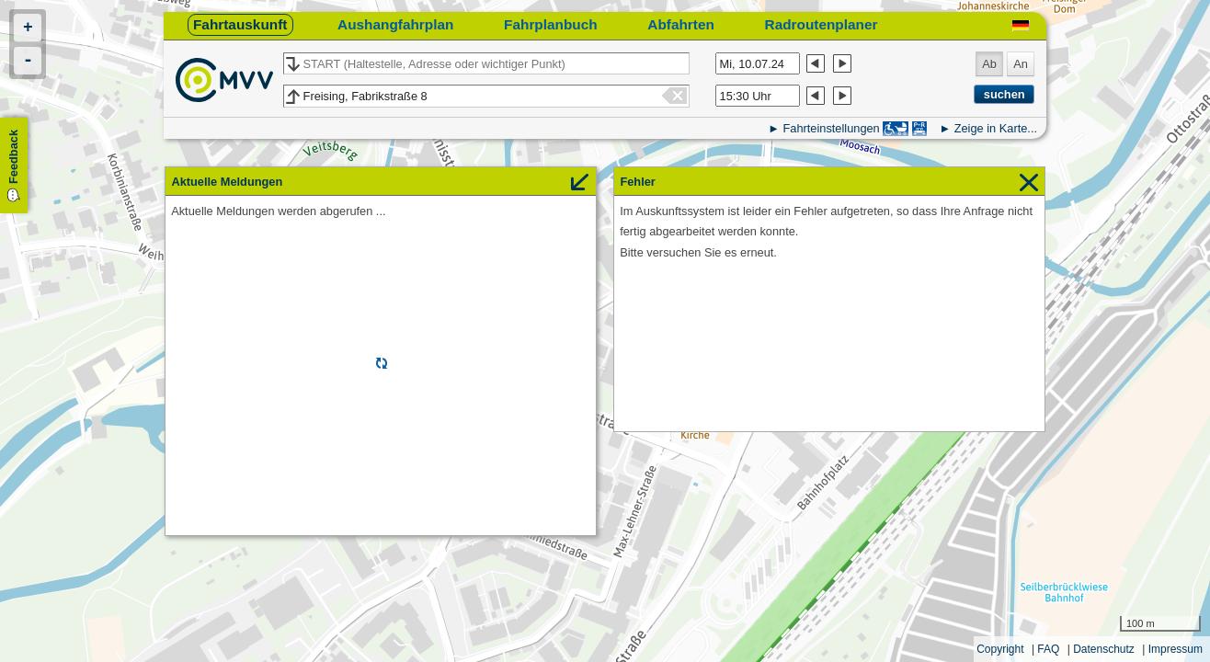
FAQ (1048, 649)
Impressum (1175, 649)
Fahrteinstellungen (830, 128)
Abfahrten (680, 24)
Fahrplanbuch (551, 24)
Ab (989, 64)
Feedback (13, 157)
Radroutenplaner (821, 24)
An (1020, 64)
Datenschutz (1104, 649)
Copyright (999, 649)
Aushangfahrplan (395, 24)
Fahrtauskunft (240, 24)
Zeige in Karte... (995, 128)
